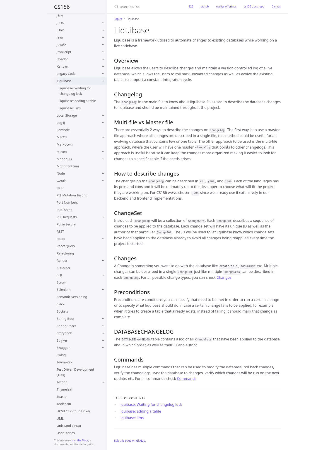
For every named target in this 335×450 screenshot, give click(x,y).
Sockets (62, 311)
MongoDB (64, 159)
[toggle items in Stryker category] (103, 340)
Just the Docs (80, 440)
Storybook (64, 333)
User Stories (66, 433)
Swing (61, 355)
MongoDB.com (68, 166)
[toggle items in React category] (103, 238)
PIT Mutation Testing (72, 195)
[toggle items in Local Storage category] (103, 115)
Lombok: (63, 130)
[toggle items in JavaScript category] (103, 52)
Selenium (64, 289)
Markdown (65, 144)
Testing (62, 382)
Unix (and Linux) (69, 425)
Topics (118, 19)
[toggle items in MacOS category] (103, 137)
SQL (60, 275)
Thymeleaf (64, 389)
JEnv (60, 15)
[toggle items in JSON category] (103, 23)
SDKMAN (63, 268)
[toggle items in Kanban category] (103, 66)
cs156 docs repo (254, 6)
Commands (186, 378)
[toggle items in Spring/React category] (103, 326)
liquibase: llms (70, 108)
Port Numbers (67, 202)
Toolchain (64, 404)
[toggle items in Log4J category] (103, 122)
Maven (62, 151)
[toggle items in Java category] (103, 37)
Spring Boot (66, 318)
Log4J (61, 122)
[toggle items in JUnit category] (103, 30)
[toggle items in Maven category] (103, 151)
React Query (66, 246)
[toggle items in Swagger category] (103, 347)
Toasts (61, 396)
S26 (191, 6)
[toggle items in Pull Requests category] (103, 217)
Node (61, 173)
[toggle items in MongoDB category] (103, 159)
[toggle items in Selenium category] (103, 289)
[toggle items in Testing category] (103, 382)
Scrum (61, 282)
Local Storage (67, 115)
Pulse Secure (66, 224)
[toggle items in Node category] (103, 173)
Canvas (276, 6)
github (204, 6)
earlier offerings (226, 6)
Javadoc (62, 59)
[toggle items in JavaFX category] (103, 44)
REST (60, 231)
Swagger (63, 347)
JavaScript (64, 52)
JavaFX (61, 44)
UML (60, 418)
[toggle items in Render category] (103, 260)
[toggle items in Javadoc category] (103, 59)
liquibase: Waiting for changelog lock (75, 91)
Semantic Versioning (72, 297)
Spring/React (66, 326)
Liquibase (64, 81)
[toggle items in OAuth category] (103, 180)
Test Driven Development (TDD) (75, 372)
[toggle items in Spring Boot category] (103, 318)
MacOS (62, 137)
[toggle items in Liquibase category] (103, 81)
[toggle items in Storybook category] (103, 333)
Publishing (64, 210)
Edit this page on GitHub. (130, 441)
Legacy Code (66, 73)
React (61, 239)
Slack (60, 304)
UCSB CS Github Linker (74, 411)
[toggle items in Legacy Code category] (103, 73)
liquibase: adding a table (78, 101)
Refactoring (65, 253)
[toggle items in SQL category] (103, 275)
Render (62, 260)
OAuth (61, 181)
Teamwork (64, 362)
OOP (60, 188)
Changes (224, 277)
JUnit (60, 30)
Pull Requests (67, 217)
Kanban (62, 66)
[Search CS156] (146, 6)
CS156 (62, 6)
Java (60, 37)
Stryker (62, 340)
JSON (60, 23)
